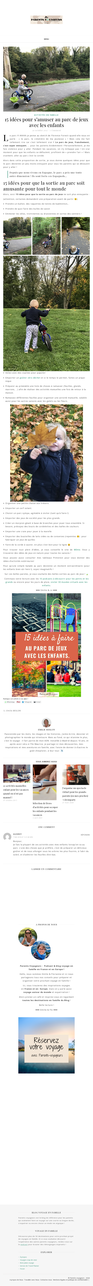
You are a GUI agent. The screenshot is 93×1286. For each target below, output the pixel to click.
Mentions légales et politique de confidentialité (70, 1280)
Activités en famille (46, 115)
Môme (77, 549)
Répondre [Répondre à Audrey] (85, 835)
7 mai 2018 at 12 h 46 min (23, 837)
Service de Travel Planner (28, 1266)
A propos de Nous (16, 1280)
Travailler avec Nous (31, 1280)
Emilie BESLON (13, 710)
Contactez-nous (46, 1280)
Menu (46, 39)
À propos (22, 1257)
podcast (24, 1244)
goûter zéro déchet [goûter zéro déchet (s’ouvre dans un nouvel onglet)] (30, 377)
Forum (21, 1269)
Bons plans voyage (26, 1263)
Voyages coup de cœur (27, 1260)
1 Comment (55, 130)
